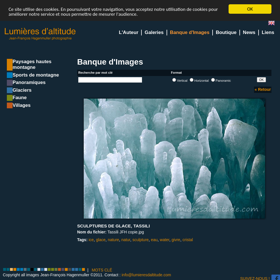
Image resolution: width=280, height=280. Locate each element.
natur (125, 239)
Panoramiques (29, 82)
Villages (22, 105)
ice (91, 239)
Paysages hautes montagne (32, 64)
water (164, 239)
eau (154, 239)
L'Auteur (128, 32)
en (273, 24)
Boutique (226, 32)
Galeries (154, 32)
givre (176, 239)
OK (250, 9)
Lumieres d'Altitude (40, 34)
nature (113, 239)
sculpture (141, 239)
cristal (188, 239)
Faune (20, 97)
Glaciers (22, 90)
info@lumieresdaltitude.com (146, 275)
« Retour (263, 89)
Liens (268, 32)
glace (100, 239)
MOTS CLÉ (102, 270)
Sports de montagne (36, 75)
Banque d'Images (189, 32)
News (249, 32)
